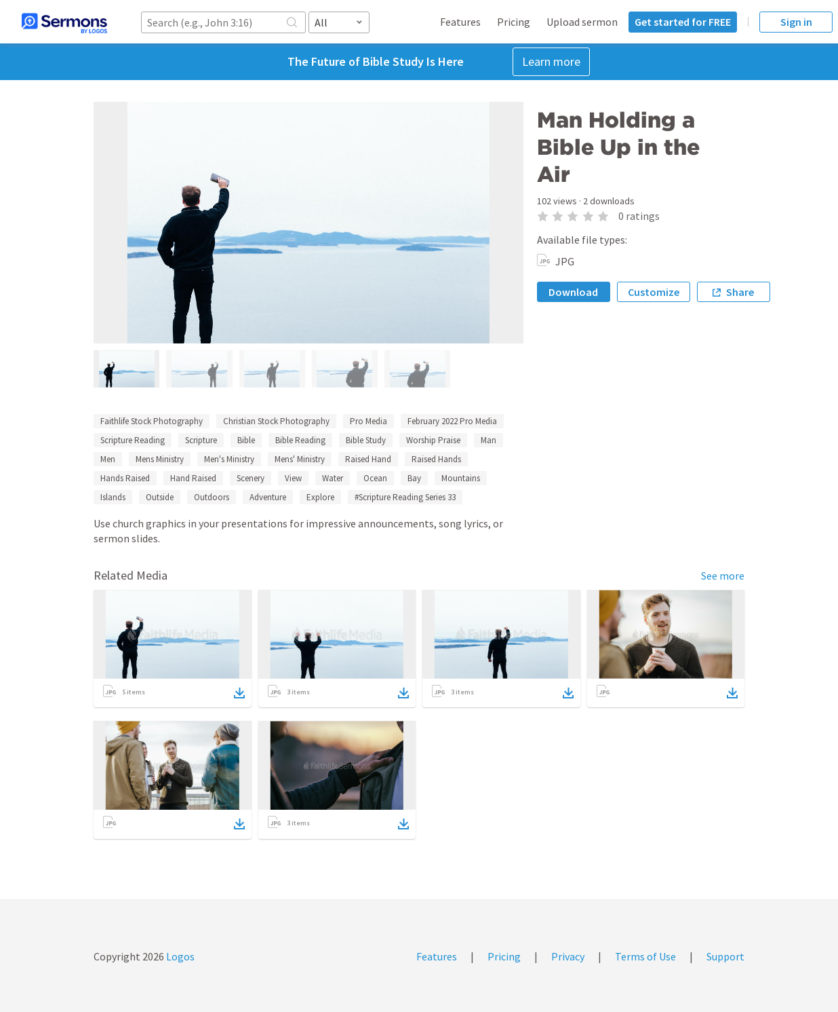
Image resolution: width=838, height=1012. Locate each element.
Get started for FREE (683, 22)
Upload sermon (582, 22)
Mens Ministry (160, 459)
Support (725, 956)
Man (488, 440)
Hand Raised (193, 478)
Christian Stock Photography (276, 421)
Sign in (796, 22)
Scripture (201, 440)
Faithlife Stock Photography (151, 421)
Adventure (268, 497)
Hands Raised (125, 478)
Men (107, 459)
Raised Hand (368, 459)
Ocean (375, 478)
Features (460, 22)
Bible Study (366, 440)
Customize (653, 292)
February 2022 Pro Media (452, 421)
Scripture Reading (132, 440)
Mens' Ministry (300, 459)
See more (722, 575)
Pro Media (368, 421)
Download (573, 292)
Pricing (513, 22)
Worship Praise (433, 440)
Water (332, 478)
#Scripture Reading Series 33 (405, 497)
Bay (414, 478)
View (293, 478)
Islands (112, 497)
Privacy (567, 956)
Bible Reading (300, 440)
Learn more (551, 61)
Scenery (250, 478)
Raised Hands (436, 459)
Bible (246, 440)
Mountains (460, 478)
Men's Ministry (229, 459)
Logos (179, 956)
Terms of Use (645, 956)
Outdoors (211, 497)
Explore (320, 497)
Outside (160, 497)
